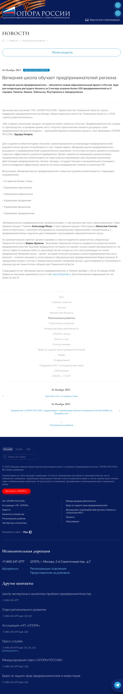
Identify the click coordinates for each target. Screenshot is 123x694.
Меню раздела (62, 52)
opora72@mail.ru (62, 276)
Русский (8, 449)
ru (118, 13)
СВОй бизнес (61, 370)
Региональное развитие (33, 41)
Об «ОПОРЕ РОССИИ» (13, 501)
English (19, 449)
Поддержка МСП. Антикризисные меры (61, 365)
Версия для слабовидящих (102, 19)
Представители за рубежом (50, 573)
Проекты (70, 517)
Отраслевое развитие (61, 323)
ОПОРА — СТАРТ (61, 376)
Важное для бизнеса (61, 312)
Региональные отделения (48, 568)
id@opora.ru (10, 568)
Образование (72, 521)
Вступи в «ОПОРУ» (16, 491)
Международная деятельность (61, 328)
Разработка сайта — (17, 532)
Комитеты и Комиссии (13, 514)
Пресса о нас (61, 339)
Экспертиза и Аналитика (14, 523)
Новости (13, 41)
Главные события (61, 302)
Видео (61, 355)
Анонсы (61, 307)
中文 (28, 449)
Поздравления (61, 360)
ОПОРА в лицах (61, 334)
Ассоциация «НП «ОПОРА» (15, 505)
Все (61, 297)
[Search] (20, 456)
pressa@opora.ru (10, 650)
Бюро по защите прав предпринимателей (61, 349)
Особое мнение (61, 344)
